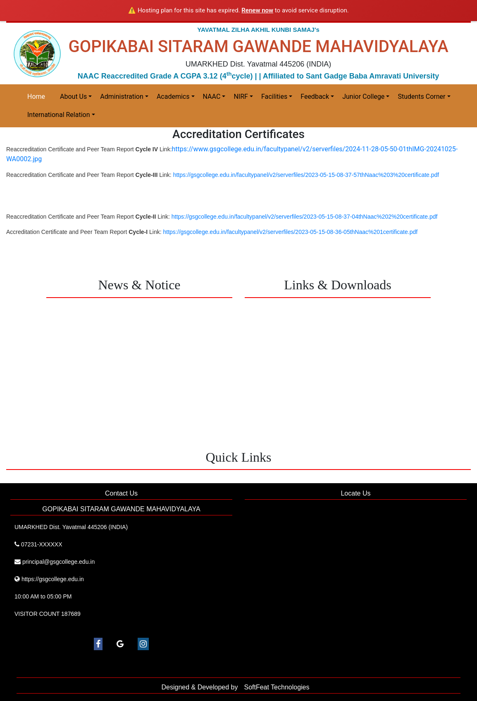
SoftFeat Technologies (276, 687)
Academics (173, 96)
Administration (121, 96)
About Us (73, 96)
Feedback (315, 96)
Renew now (257, 10)
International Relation (58, 115)
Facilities (274, 96)
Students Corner (421, 96)
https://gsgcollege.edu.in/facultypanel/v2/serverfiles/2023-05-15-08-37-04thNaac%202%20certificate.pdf (305, 216)
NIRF (241, 96)
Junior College (363, 96)
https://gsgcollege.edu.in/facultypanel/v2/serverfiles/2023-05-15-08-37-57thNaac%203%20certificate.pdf (306, 175)
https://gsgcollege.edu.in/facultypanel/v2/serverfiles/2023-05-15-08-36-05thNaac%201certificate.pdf (290, 232)
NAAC (212, 96)
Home (36, 96)
